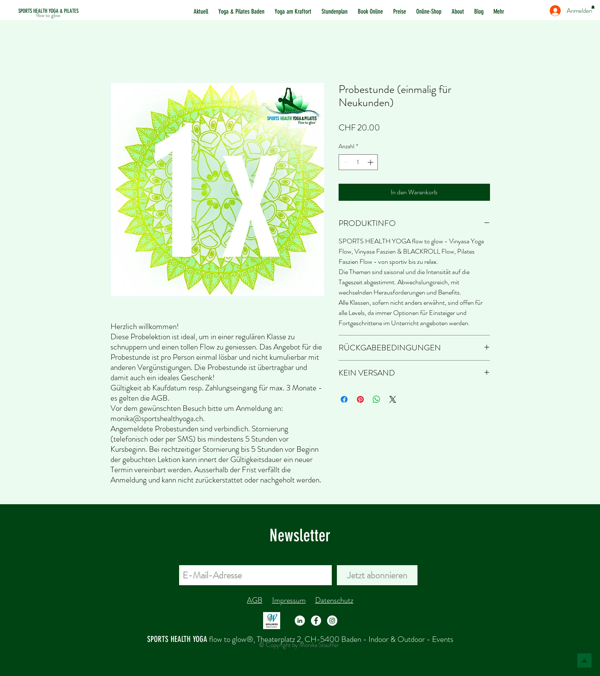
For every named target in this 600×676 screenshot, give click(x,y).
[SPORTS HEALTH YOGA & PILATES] (48, 11)
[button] (592, 7)
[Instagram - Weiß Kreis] (332, 620)
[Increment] (371, 162)
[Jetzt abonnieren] (377, 575)
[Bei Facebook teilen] (344, 399)
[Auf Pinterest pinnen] (360, 399)
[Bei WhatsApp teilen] (376, 399)
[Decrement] (345, 162)
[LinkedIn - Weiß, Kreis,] (300, 620)
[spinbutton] (358, 162)
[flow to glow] (48, 15)
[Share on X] (393, 399)
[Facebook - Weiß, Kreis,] (316, 620)
